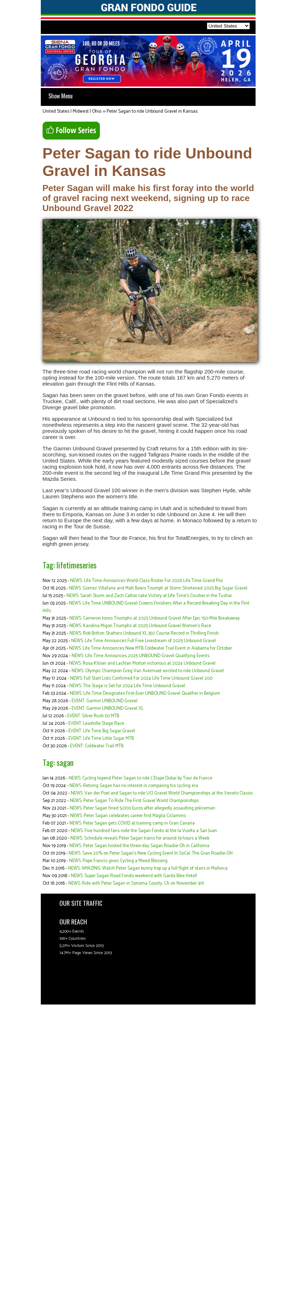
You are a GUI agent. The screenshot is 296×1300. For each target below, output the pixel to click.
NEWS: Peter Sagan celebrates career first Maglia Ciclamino (128, 816)
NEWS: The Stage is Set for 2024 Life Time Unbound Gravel (127, 686)
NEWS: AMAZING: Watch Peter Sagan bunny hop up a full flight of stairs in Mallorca (148, 868)
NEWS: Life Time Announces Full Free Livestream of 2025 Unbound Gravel (143, 641)
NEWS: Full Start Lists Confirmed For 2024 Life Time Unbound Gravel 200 (141, 678)
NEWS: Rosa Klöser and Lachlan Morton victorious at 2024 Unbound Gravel (142, 663)
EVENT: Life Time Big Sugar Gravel (101, 731)
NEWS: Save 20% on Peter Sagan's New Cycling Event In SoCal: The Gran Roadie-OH (151, 853)
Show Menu (60, 96)
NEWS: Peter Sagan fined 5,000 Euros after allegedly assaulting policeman (142, 808)
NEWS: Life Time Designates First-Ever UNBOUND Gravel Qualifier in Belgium (145, 693)
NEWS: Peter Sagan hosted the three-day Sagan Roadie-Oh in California (139, 846)
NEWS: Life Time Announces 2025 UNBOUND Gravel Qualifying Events (140, 656)
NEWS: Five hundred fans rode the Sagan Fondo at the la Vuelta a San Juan (144, 831)
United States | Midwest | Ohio (72, 111)
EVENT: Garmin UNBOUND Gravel (104, 701)
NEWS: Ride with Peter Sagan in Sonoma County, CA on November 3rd (136, 883)
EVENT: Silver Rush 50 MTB (93, 716)
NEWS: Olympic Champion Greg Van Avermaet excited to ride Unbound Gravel (148, 671)
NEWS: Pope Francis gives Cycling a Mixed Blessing (118, 861)
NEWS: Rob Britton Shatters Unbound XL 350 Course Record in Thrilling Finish (144, 633)
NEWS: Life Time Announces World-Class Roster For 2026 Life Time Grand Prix (146, 581)
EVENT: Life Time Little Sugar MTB (101, 738)
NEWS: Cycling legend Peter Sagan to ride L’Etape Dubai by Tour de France (140, 778)
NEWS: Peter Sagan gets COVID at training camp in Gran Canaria (132, 823)
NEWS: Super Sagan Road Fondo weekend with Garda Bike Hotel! (134, 876)
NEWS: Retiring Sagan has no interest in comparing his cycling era (133, 786)
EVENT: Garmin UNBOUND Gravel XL (108, 708)
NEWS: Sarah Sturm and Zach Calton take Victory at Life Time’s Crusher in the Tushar (149, 596)
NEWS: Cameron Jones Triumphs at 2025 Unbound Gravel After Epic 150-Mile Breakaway (154, 618)
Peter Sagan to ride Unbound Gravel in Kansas (152, 111)
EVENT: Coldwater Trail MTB (96, 746)
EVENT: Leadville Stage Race (96, 723)
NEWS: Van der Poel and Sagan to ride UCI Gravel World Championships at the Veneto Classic (162, 793)
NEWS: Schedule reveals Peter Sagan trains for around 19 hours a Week (140, 838)
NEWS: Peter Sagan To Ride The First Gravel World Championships (134, 801)
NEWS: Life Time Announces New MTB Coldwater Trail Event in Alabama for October (150, 648)
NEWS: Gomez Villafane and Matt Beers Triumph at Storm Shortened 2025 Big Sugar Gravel (158, 588)
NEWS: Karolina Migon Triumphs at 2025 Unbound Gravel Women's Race (140, 626)
